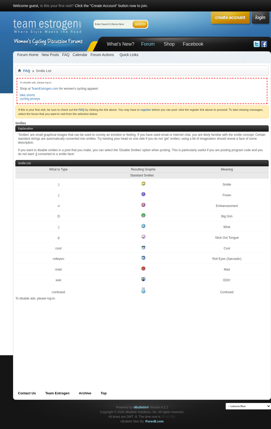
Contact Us (27, 393)
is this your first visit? (57, 6)
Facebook (193, 44)
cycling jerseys (30, 99)
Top (104, 393)
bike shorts (27, 95)
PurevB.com (154, 421)
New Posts (50, 55)
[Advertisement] (72, 337)
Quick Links (129, 55)
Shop (169, 44)
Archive (85, 393)
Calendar (80, 55)
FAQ (66, 55)
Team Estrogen (57, 393)
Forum (148, 44)
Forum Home (28, 55)
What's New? (120, 44)
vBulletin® (141, 407)
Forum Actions (102, 55)
